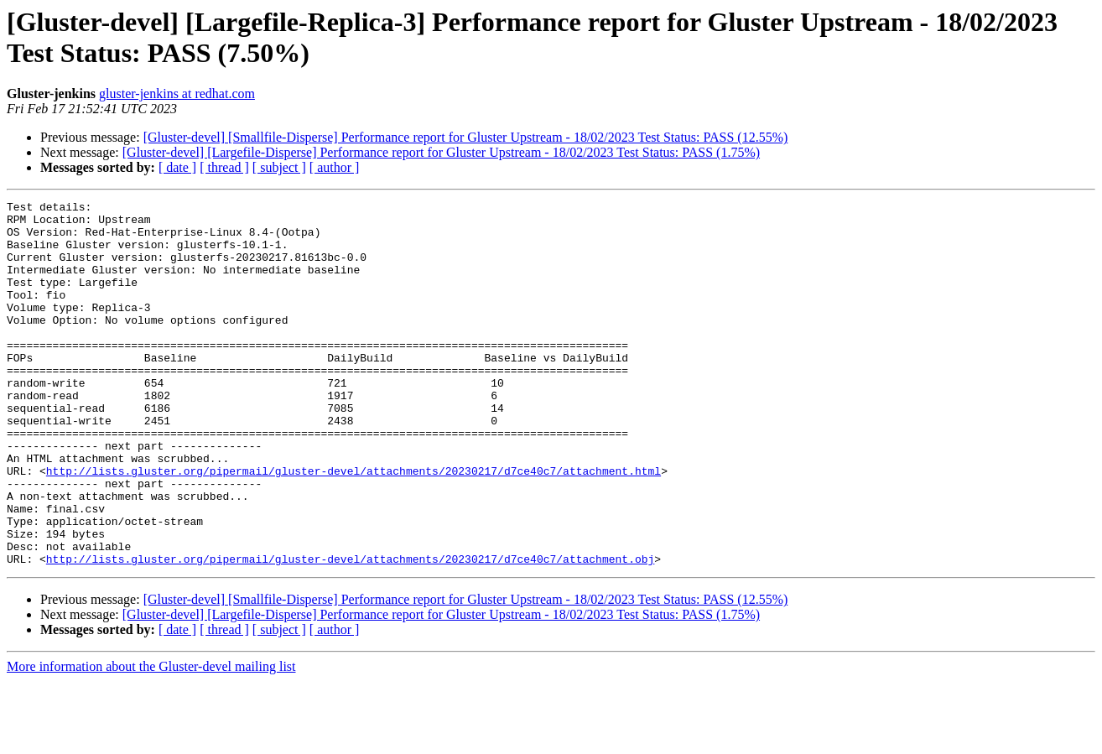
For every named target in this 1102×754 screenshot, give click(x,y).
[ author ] (334, 167)
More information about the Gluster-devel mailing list (151, 739)
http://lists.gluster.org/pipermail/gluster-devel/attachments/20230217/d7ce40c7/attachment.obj (350, 631)
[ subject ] (279, 167)
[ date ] (177, 167)
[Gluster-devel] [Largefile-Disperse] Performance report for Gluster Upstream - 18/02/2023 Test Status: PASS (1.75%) (441, 152)
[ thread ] (224, 167)
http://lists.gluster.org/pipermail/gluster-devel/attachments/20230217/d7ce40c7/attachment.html (353, 525)
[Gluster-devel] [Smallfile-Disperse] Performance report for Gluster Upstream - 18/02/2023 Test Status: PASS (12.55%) (465, 137)
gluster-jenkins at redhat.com (177, 93)
